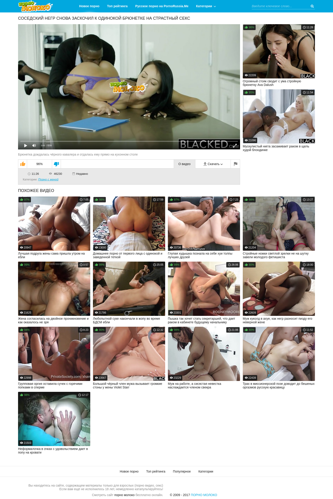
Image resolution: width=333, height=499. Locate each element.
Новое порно (89, 6)
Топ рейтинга (117, 6)
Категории (204, 6)
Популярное (182, 471)
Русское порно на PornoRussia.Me (162, 6)
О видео (184, 164)
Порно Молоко (204, 495)
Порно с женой (48, 179)
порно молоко (124, 495)
